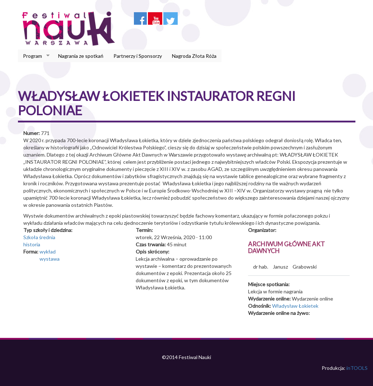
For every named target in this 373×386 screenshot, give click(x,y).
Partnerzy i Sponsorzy (137, 56)
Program (34, 56)
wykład (47, 251)
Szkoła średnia (39, 237)
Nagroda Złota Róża (194, 56)
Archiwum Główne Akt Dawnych (286, 247)
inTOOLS (357, 368)
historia (31, 244)
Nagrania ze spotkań (80, 56)
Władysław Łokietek (295, 306)
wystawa (49, 259)
